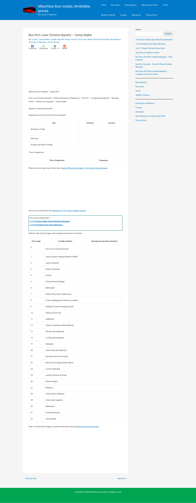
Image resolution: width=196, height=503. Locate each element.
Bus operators (141, 85)
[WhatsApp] (44, 47)
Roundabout (34, 42)
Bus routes (33, 39)
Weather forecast (143, 98)
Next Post (122, 478)
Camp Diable (44, 39)
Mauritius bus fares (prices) (88, 426)
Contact (139, 110)
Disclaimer (140, 114)
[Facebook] (33, 47)
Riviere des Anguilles (104, 39)
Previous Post (30, 478)
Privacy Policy (141, 123)
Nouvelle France (65, 39)
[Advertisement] (75, 71)
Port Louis (84, 39)
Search (138, 29)
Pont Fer (75, 39)
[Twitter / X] (55, 47)
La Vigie (54, 39)
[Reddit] (65, 47)
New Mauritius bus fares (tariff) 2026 (151, 118)
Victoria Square (65, 42)
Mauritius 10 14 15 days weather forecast (70, 211)
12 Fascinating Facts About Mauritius (151, 47)
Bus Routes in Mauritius (145, 106)
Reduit (92, 39)
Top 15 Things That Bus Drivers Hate (151, 51)
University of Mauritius (49, 42)
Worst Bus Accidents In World (148, 55)
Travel (138, 93)
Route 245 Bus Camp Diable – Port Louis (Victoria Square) (85, 168)
